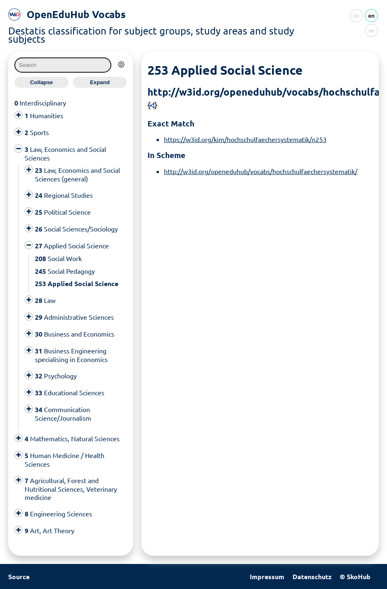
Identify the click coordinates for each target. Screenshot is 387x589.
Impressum (267, 576)
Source (19, 576)
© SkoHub (355, 576)
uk (371, 31)
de (357, 16)
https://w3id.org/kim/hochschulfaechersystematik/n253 (245, 139)
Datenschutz (312, 576)
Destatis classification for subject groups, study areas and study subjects (151, 35)
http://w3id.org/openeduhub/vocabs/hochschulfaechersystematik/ (260, 171)
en (371, 16)
